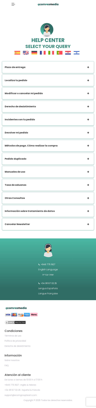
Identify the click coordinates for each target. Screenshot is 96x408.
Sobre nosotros (12, 360)
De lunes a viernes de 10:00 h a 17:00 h (23, 379)
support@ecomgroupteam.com (21, 395)
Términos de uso (13, 335)
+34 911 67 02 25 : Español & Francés (22, 390)
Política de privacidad (15, 340)
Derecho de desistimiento (17, 346)
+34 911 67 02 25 (47, 283)
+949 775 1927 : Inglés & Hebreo (20, 384)
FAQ (7, 365)
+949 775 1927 (46, 264)
